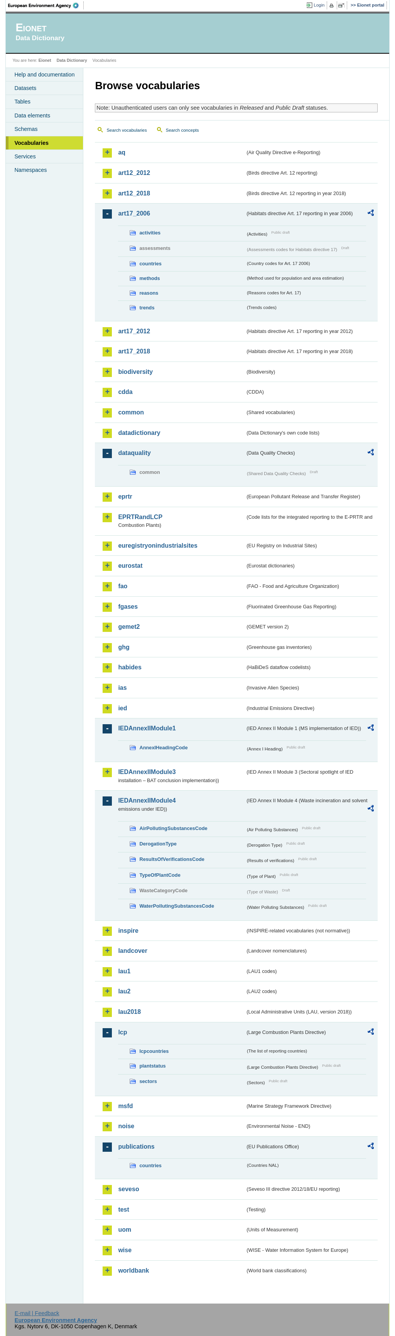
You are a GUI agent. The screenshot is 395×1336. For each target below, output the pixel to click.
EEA (46, 5)
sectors (148, 1081)
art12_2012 (134, 173)
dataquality (134, 453)
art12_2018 (134, 193)
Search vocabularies (126, 130)
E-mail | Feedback (37, 1313)
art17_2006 (134, 213)
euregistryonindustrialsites (157, 545)
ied (122, 708)
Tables (22, 101)
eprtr (125, 496)
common (131, 412)
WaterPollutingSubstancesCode (176, 906)
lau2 (124, 991)
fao (122, 586)
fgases (128, 606)
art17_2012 (134, 331)
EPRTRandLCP (140, 517)
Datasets (25, 88)
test (123, 1209)
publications (136, 1146)
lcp (122, 1032)
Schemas (25, 129)
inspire (128, 930)
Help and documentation (44, 74)
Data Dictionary (72, 60)
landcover (132, 950)
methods (149, 278)
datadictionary (139, 432)
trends (146, 308)
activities (149, 233)
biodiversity (135, 371)
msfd (125, 1106)
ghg (123, 647)
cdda (125, 392)
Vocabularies (31, 143)
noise (126, 1126)
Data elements (32, 115)
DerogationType (157, 844)
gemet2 (129, 626)
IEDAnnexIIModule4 (147, 800)
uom (124, 1229)
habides (129, 667)
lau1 (124, 971)
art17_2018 (134, 351)
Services (24, 156)
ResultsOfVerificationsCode (171, 859)
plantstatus (152, 1066)
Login (319, 5)
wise (125, 1250)
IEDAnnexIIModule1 (147, 728)
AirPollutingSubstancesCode (173, 828)
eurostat (130, 565)
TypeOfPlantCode (159, 875)
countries (150, 264)
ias (122, 687)
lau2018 (129, 1011)
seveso (128, 1189)
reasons (148, 293)
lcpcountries (154, 1051)
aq (121, 152)
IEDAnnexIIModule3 (147, 772)
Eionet (45, 60)
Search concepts (182, 130)
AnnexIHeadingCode (163, 747)
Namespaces (30, 170)
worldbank (133, 1270)
